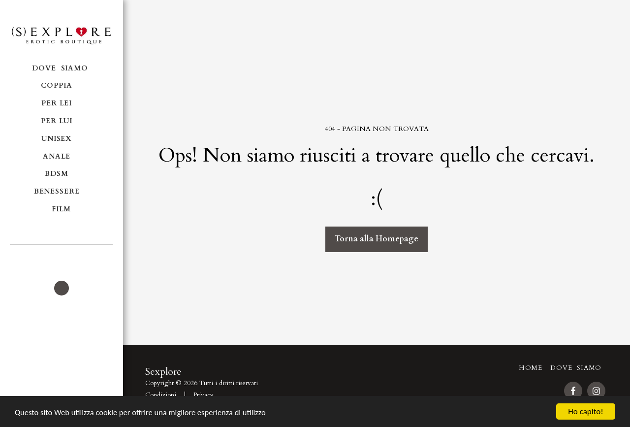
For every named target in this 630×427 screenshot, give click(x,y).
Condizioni (160, 395)
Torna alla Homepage (376, 238)
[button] (61, 258)
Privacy (203, 395)
